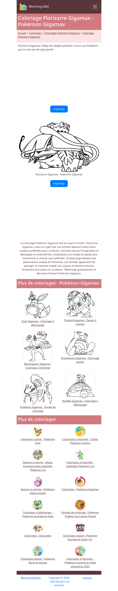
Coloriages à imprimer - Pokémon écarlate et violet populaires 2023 (80, 558)
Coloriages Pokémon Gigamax (62, 33)
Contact (87, 577)
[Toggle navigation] (95, 7)
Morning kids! (34, 7)
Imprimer (59, 109)
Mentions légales (31, 577)
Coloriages (35, 33)
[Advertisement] (59, 78)
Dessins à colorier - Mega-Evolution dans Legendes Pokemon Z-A (38, 462)
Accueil (22, 33)
